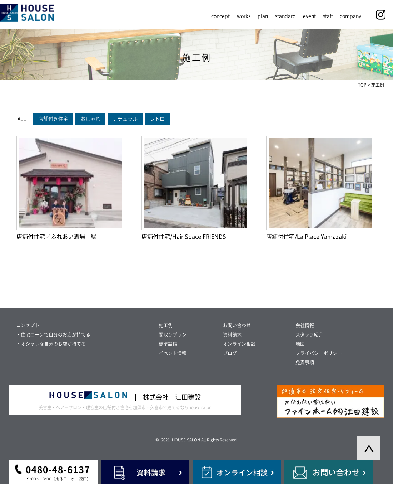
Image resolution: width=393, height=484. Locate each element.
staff (328, 16)
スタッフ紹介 (309, 334)
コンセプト (27, 325)
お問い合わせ (237, 325)
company (350, 16)
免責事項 (304, 362)
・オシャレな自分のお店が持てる (51, 344)
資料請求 (232, 334)
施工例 (166, 325)
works (243, 16)
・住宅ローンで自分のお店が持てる (53, 334)
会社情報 (304, 325)
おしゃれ (90, 118)
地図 (300, 344)
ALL (22, 118)
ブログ (230, 353)
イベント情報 (172, 353)
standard (285, 16)
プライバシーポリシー (318, 353)
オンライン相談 (239, 344)
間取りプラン (172, 334)
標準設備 (168, 344)
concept (220, 16)
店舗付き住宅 (53, 118)
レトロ (157, 118)
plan (263, 16)
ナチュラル (125, 118)
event (309, 16)
